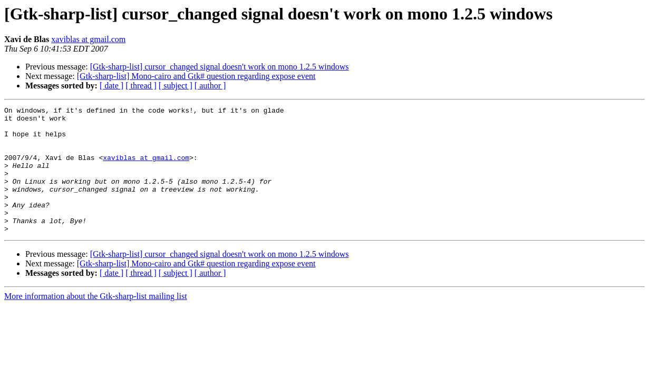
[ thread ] (141, 85)
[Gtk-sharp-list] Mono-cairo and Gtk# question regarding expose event (196, 76)
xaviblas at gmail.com (88, 39)
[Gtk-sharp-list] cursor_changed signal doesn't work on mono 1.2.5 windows (219, 66)
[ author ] (210, 85)
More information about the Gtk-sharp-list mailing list (95, 321)
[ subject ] (175, 85)
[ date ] (111, 85)
